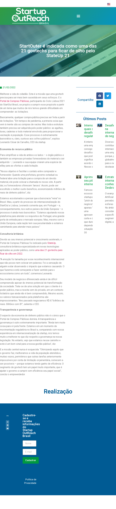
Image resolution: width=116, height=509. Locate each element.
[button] (78, 16)
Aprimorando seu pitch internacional (92, 180)
